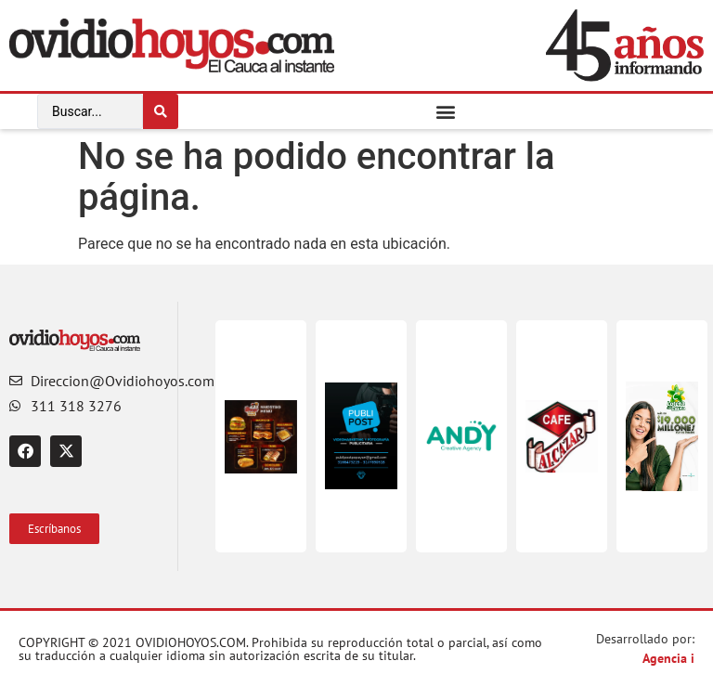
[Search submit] (160, 111)
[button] (446, 111)
